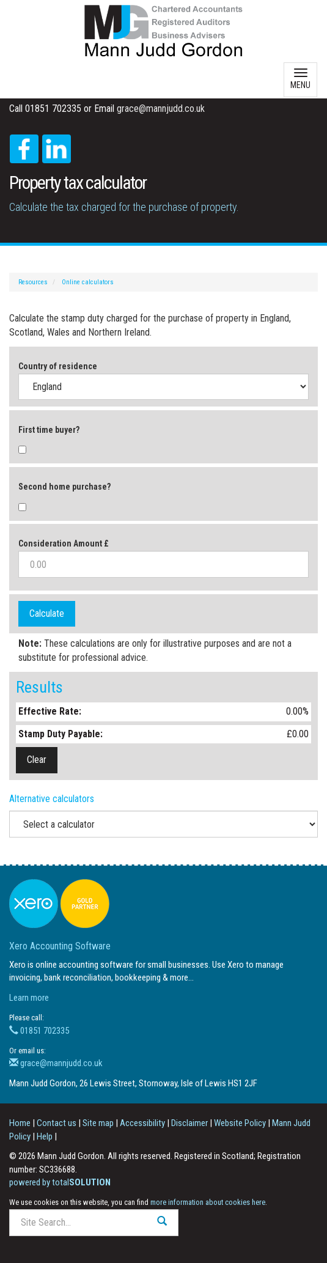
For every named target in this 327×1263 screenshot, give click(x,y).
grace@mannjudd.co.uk (161, 108)
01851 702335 (39, 1030)
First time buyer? (48, 430)
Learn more (29, 997)
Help (45, 1136)
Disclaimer (189, 1123)
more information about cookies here (207, 1202)
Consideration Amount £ (63, 543)
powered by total (60, 1182)
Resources (33, 282)
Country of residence (57, 366)
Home (20, 1123)
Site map (98, 1123)
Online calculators (88, 282)
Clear (36, 759)
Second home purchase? (64, 487)
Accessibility (142, 1123)
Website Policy (240, 1123)
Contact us (56, 1123)
